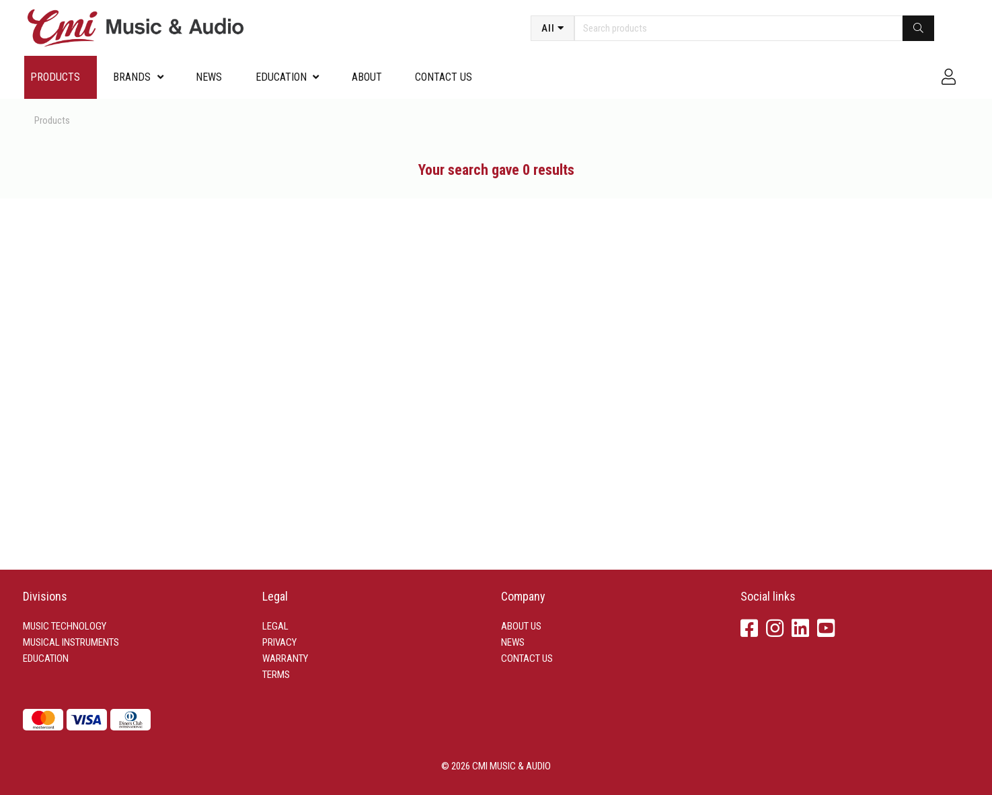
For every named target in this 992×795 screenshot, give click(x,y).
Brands (132, 77)
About (367, 77)
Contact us (443, 77)
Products (55, 77)
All (548, 28)
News (209, 77)
